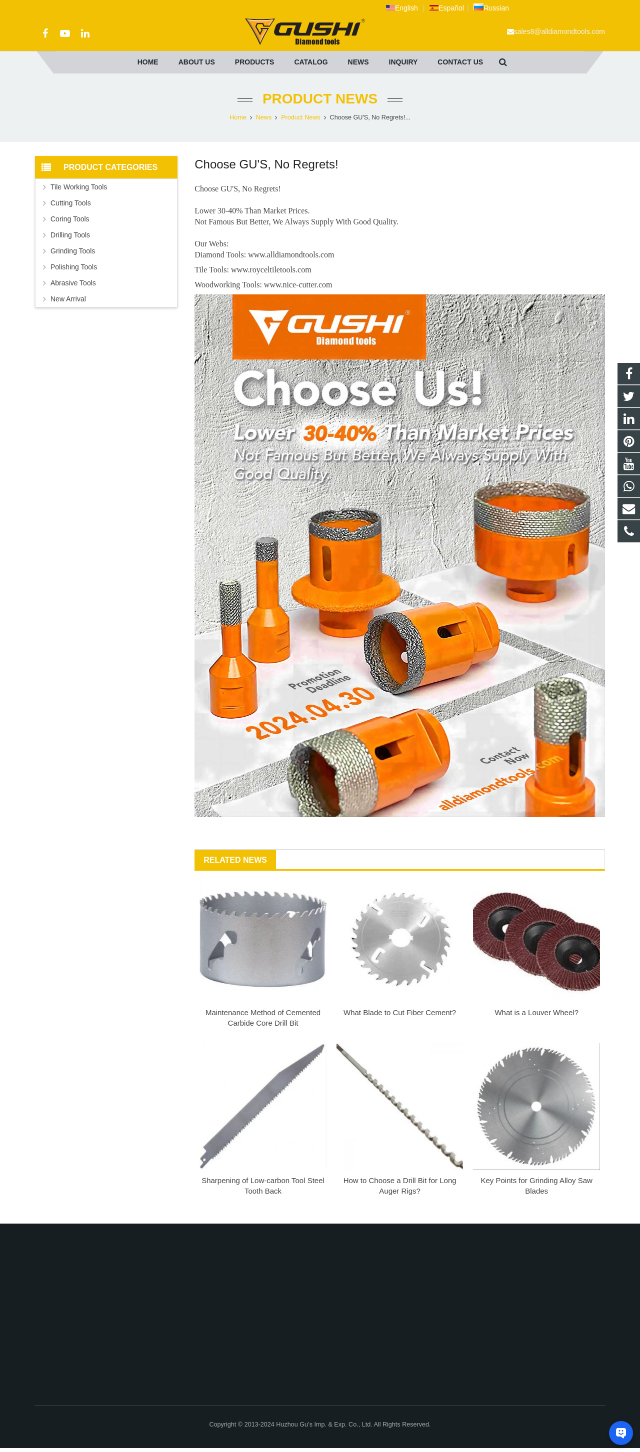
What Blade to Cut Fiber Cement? (400, 1012)
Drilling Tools (70, 235)
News (264, 117)
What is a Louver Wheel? (536, 1012)
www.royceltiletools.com (271, 269)
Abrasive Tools (73, 283)
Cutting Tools (70, 203)
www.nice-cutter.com (298, 284)
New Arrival (68, 299)
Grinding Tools (72, 251)
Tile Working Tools (78, 187)
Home (238, 117)
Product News (320, 98)
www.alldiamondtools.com (291, 254)
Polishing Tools (73, 267)
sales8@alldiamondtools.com (559, 31)
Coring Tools (70, 219)
